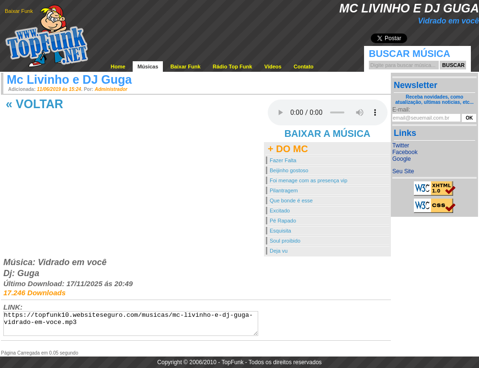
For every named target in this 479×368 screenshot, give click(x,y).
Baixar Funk (19, 11)
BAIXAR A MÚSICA (328, 133)
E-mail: (401, 109)
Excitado (280, 210)
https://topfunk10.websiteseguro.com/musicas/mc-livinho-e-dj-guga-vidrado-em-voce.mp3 (130, 323)
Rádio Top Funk (232, 66)
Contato (304, 66)
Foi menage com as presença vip (308, 180)
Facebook (405, 152)
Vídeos (273, 66)
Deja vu (278, 251)
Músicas (147, 66)
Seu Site (403, 171)
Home (118, 66)
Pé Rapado (283, 220)
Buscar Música (409, 53)
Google (401, 159)
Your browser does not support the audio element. (328, 112)
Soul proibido (285, 241)
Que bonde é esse (291, 200)
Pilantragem (284, 190)
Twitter (400, 145)
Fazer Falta (283, 160)
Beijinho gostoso (289, 170)
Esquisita (280, 231)
